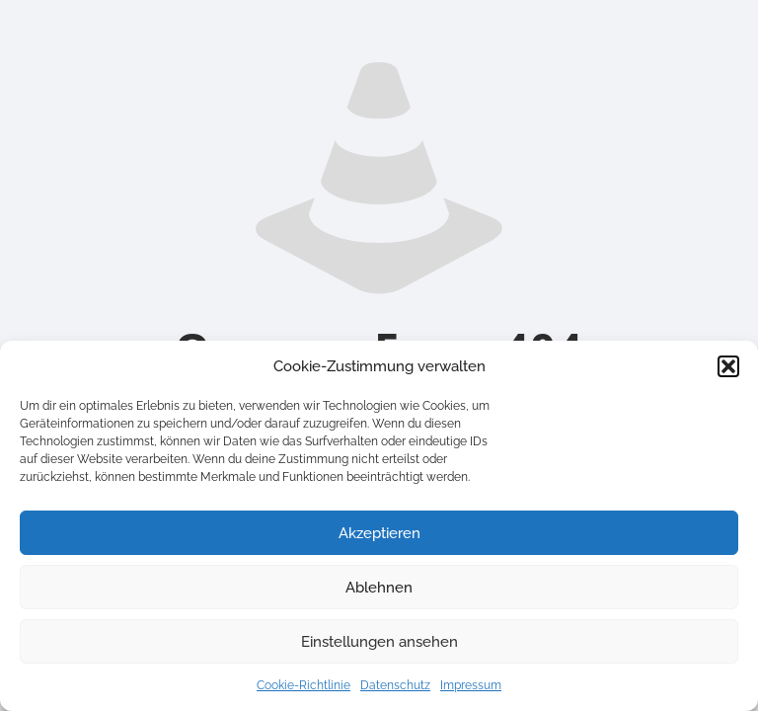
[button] (728, 366)
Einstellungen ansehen (379, 642)
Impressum (470, 685)
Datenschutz (395, 685)
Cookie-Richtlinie (303, 685)
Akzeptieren (379, 533)
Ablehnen (379, 587)
